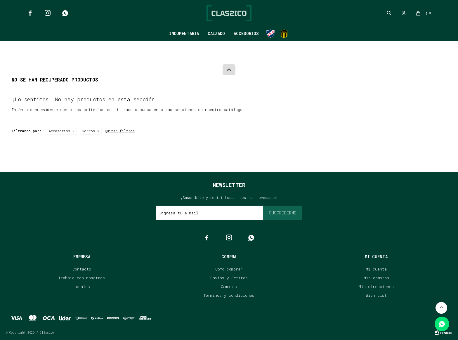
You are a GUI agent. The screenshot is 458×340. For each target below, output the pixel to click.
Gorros (88, 131)
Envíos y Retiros (229, 277)
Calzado (216, 33)
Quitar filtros (120, 131)
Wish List (376, 295)
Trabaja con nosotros (81, 277)
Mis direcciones (376, 286)
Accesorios (246, 33)
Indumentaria (184, 33)
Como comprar (229, 269)
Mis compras (376, 277)
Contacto (81, 269)
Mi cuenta (376, 269)
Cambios (229, 286)
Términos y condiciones (229, 295)
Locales (82, 286)
